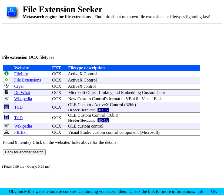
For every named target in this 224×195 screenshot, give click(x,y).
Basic (158, 98)
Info (201, 191)
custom (84, 126)
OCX (56, 74)
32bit (130, 104)
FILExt (20, 132)
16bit (112, 115)
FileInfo (21, 74)
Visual (147, 98)
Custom (148, 92)
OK (214, 191)
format (114, 98)
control (89, 86)
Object (92, 92)
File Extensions (27, 80)
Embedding (131, 92)
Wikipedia (23, 98)
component (129, 132)
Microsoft (76, 92)
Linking (106, 92)
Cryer (19, 86)
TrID (18, 107)
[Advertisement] (100, 38)
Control (90, 74)
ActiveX (75, 74)
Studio (86, 132)
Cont (160, 92)
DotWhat (22, 92)
